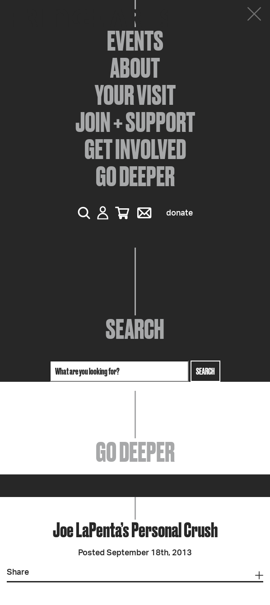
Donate (179, 213)
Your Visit (135, 95)
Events (135, 40)
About (135, 67)
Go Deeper (135, 176)
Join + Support (135, 122)
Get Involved (135, 149)
